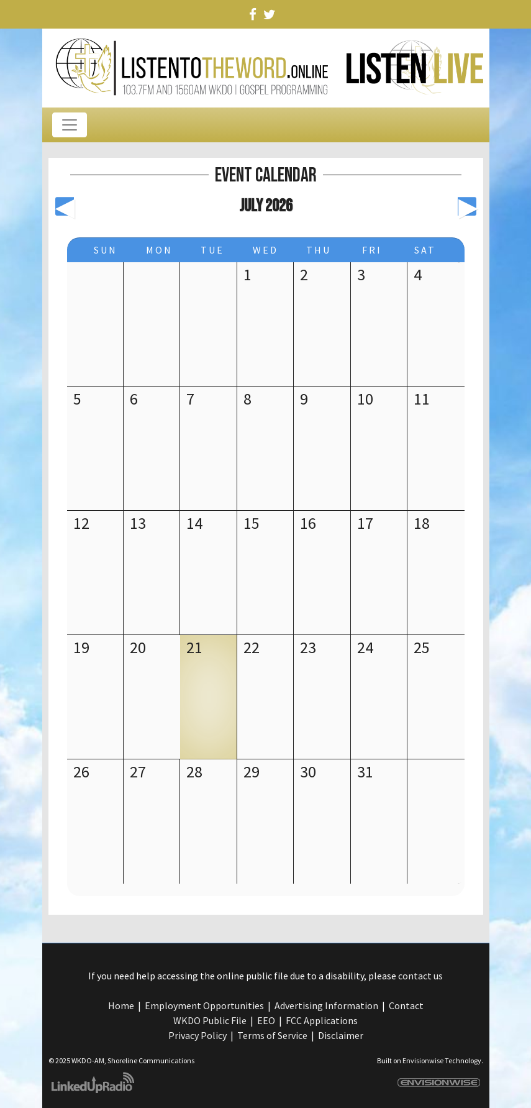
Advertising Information (326, 1005)
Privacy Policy (197, 1035)
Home (121, 1005)
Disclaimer (340, 1035)
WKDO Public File (210, 1020)
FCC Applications (322, 1020)
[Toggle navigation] (69, 124)
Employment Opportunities (204, 1005)
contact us (420, 975)
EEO (266, 1020)
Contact (406, 1005)
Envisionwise (422, 1060)
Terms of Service (272, 1035)
